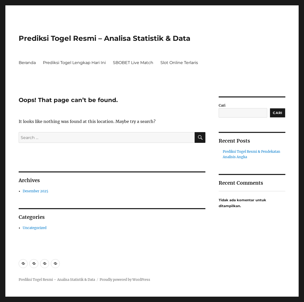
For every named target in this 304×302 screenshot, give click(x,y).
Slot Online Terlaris (179, 62)
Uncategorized (34, 228)
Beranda (27, 62)
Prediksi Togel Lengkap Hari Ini (74, 62)
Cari (222, 105)
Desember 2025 (35, 191)
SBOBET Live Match (133, 62)
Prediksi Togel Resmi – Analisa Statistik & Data (104, 38)
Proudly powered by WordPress (125, 280)
